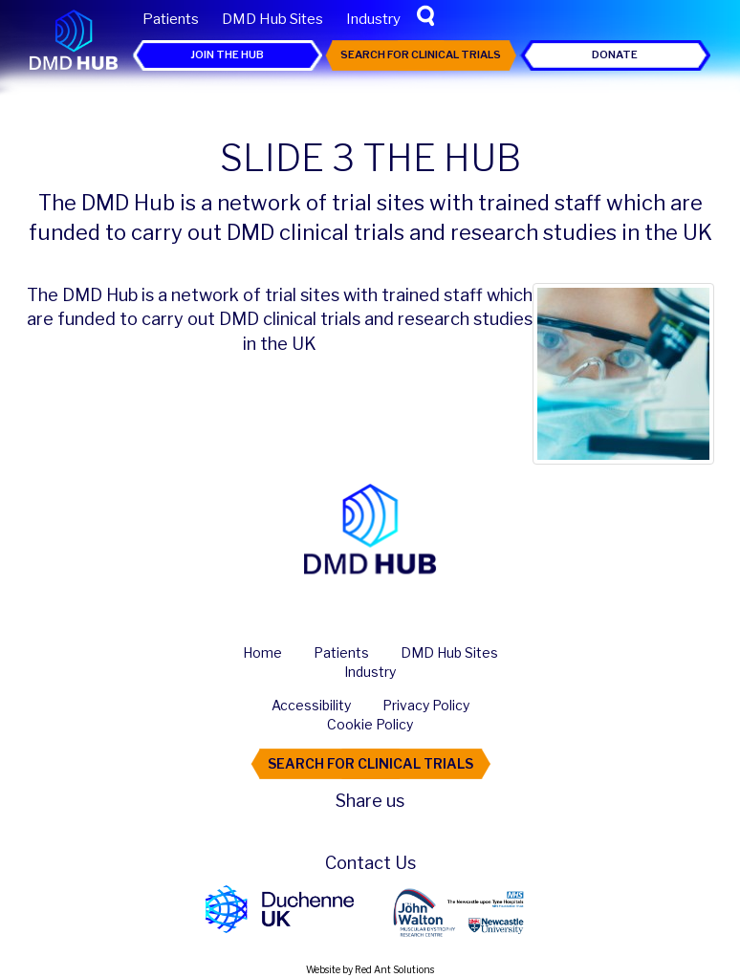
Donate (615, 54)
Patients (170, 19)
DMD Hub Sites (272, 19)
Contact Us (370, 863)
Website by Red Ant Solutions (370, 969)
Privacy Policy (425, 705)
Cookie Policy (370, 724)
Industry (373, 19)
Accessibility (311, 705)
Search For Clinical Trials (420, 54)
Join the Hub (227, 54)
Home (262, 652)
